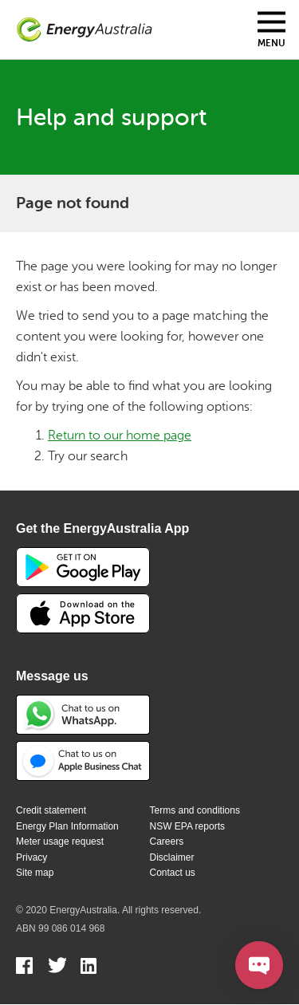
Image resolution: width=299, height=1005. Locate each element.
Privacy (31, 857)
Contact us (172, 872)
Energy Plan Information (67, 826)
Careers (167, 841)
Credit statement (51, 810)
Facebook (25, 967)
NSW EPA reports (187, 826)
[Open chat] (259, 965)
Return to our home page (119, 435)
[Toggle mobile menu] (271, 30)
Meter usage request (60, 841)
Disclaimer (172, 857)
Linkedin (90, 967)
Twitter (57, 967)
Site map (34, 872)
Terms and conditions (195, 810)
